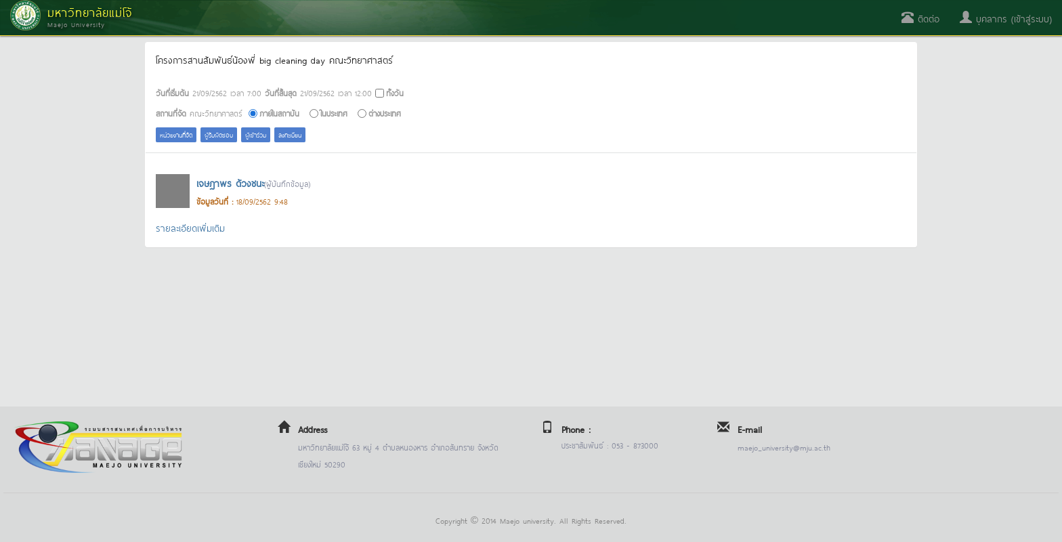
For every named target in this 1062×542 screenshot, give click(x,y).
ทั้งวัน (395, 92)
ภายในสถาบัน (279, 112)
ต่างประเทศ (384, 112)
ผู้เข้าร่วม (255, 134)
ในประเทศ (333, 112)
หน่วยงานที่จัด (176, 134)
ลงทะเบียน (289, 134)
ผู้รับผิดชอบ (219, 134)
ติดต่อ (920, 18)
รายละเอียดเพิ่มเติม (190, 227)
